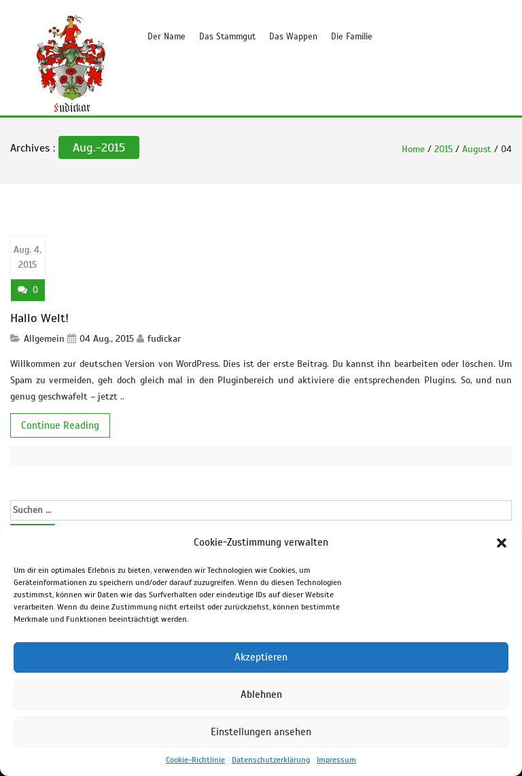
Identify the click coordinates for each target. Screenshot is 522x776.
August (476, 149)
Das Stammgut (227, 36)
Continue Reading (60, 425)
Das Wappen (293, 36)
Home (413, 149)
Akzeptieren (261, 657)
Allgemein (44, 339)
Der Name (166, 36)
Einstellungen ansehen (261, 732)
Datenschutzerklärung (271, 759)
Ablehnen (261, 694)
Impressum (336, 759)
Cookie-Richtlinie (195, 759)
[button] (501, 543)
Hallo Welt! (39, 318)
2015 (443, 149)
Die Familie (351, 36)
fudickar (164, 339)
